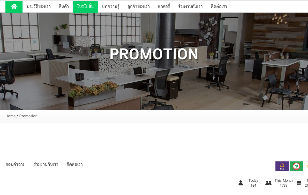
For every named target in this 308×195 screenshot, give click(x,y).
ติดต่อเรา (219, 7)
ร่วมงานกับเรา (190, 7)
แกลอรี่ (164, 7)
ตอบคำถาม (15, 164)
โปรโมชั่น (85, 7)
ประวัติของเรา (39, 7)
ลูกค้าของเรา (139, 7)
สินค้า (64, 7)
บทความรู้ (110, 7)
